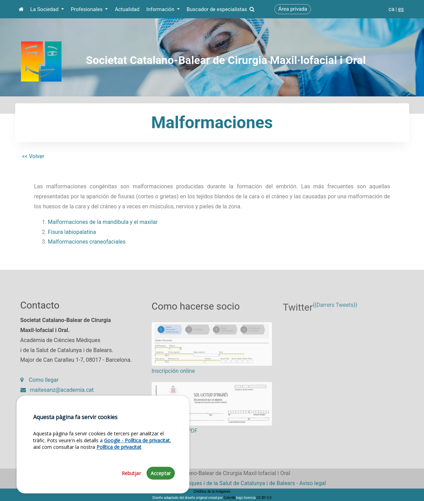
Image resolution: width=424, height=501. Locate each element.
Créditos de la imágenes (212, 491)
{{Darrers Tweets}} (335, 312)
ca (391, 9)
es (401, 9)
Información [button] (161, 9)
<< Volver (33, 156)
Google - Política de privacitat (137, 461)
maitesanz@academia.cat (57, 393)
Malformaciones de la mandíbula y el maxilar (103, 222)
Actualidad (127, 9)
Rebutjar (131, 494)
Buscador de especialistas (220, 9)
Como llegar (39, 383)
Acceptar (161, 494)
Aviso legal (312, 483)
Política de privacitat (118, 467)
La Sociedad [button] (45, 9)
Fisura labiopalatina (72, 232)
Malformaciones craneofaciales (87, 241)
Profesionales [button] (87, 9)
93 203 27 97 (41, 403)
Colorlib (229, 498)
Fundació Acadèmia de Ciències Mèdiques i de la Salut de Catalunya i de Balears (196, 483)
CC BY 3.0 (264, 498)
